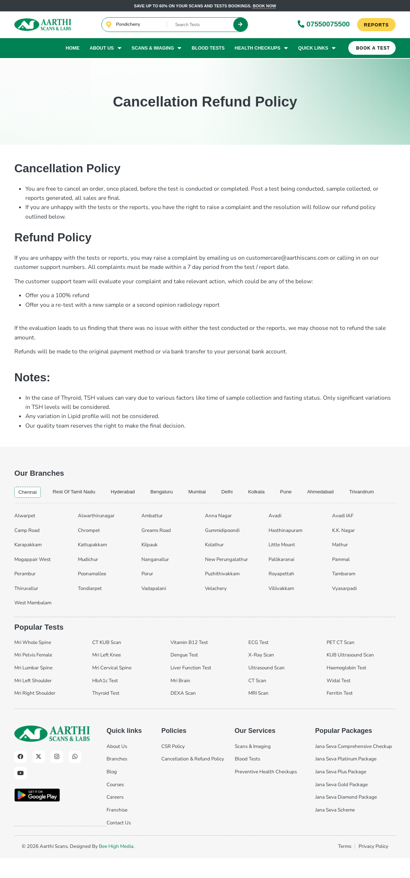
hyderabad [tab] (130, 492)
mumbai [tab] (209, 492)
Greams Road (156, 550)
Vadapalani (153, 608)
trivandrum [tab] (31, 512)
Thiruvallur (26, 608)
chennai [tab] (28, 493)
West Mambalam (32, 622)
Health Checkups (261, 48)
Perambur (25, 593)
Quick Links (317, 48)
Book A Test (373, 49)
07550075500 (324, 24)
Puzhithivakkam (222, 593)
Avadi (275, 535)
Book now (264, 6)
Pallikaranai (281, 579)
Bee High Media (116, 866)
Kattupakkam (92, 564)
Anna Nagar (218, 535)
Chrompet (89, 550)
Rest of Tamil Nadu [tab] (77, 492)
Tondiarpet (90, 608)
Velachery (216, 608)
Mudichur (88, 579)
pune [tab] (302, 492)
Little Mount (282, 564)
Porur (147, 593)
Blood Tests (208, 48)
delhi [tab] (240, 492)
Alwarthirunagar (96, 535)
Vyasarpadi (344, 608)
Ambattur (152, 535)
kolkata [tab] (271, 492)
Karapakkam (28, 564)
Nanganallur (155, 579)
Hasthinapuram (285, 550)
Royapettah (281, 593)
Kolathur (214, 564)
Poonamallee (92, 593)
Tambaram (343, 593)
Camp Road (27, 550)
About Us (106, 48)
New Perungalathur (226, 579)
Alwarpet (24, 535)
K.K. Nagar (343, 550)
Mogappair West (32, 579)
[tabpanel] (205, 578)
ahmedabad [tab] (339, 492)
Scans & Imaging (156, 48)
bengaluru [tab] (171, 492)
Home (73, 48)
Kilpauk (149, 564)
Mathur (340, 564)
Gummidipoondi (222, 550)
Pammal (341, 579)
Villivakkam (281, 608)
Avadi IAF (342, 535)
